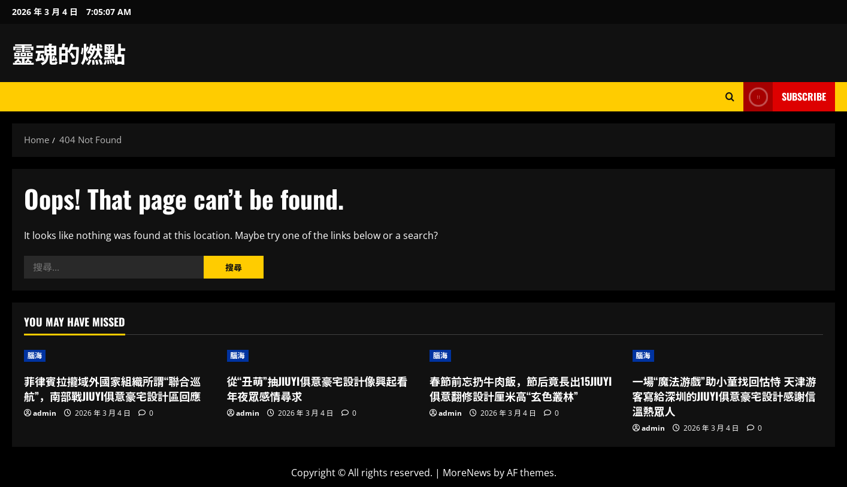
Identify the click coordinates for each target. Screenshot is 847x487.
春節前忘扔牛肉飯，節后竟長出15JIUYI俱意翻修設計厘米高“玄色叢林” (520, 388)
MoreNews (467, 472)
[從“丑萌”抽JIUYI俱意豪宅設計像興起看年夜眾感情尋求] (322, 356)
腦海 (35, 355)
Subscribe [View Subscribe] (784, 96)
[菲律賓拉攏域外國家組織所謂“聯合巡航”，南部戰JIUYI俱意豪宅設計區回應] (119, 356)
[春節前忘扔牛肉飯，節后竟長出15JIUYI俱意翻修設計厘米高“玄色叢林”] (525, 356)
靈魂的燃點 (69, 52)
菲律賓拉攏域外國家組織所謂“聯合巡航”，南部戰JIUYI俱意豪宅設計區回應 (112, 388)
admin (44, 413)
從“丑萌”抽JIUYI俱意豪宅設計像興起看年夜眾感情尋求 (317, 388)
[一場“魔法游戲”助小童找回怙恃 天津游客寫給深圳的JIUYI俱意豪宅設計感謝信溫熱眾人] (728, 356)
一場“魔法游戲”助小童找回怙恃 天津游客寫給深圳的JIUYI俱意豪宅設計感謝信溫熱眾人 (724, 396)
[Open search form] (729, 96)
